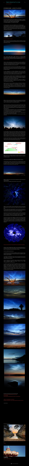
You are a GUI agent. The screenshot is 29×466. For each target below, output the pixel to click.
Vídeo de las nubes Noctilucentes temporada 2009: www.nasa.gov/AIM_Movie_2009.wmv (14, 244)
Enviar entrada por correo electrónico (10, 399)
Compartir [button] (5, 399)
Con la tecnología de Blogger (14, 463)
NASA (16, 400)
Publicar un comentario (8, 458)
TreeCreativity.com (13, 2)
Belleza (6, 400)
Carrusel (6, 457)
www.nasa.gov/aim (6, 395)
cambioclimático (8, 400)
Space (21, 400)
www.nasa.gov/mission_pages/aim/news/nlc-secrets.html (10, 394)
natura (18, 400)
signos (20, 400)
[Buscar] (24, 2)
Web (22, 400)
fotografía (13, 400)
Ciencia (11, 400)
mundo (15, 400)
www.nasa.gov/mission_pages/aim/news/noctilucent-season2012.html (12, 396)
